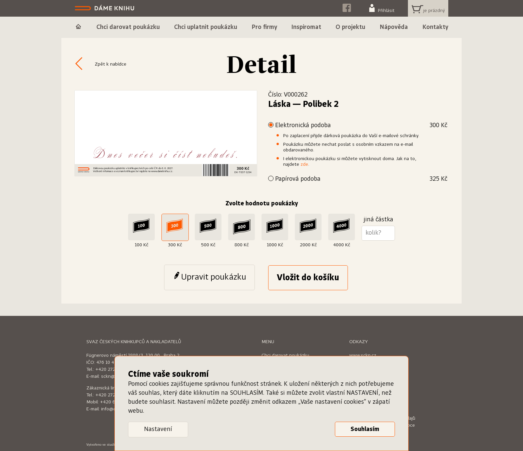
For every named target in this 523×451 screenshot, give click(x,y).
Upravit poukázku (213, 277)
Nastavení (158, 429)
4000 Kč (341, 245)
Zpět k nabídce (110, 64)
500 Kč (208, 245)
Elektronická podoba (361, 125)
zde (304, 164)
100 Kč (141, 245)
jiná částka (378, 220)
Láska (279, 105)
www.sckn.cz (362, 355)
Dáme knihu (105, 8)
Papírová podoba (361, 179)
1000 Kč (275, 245)
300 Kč (175, 245)
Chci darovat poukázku (285, 355)
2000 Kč (308, 245)
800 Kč (241, 245)
